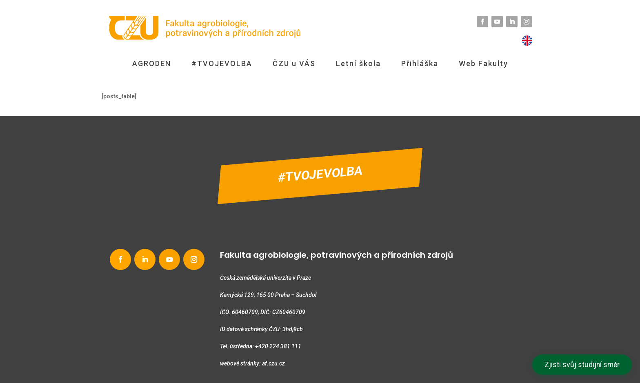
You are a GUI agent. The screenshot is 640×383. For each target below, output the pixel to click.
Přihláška (419, 63)
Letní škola (358, 63)
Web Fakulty (483, 63)
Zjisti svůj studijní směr (582, 365)
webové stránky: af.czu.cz (252, 363)
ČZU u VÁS (294, 63)
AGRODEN (151, 63)
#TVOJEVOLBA (221, 63)
